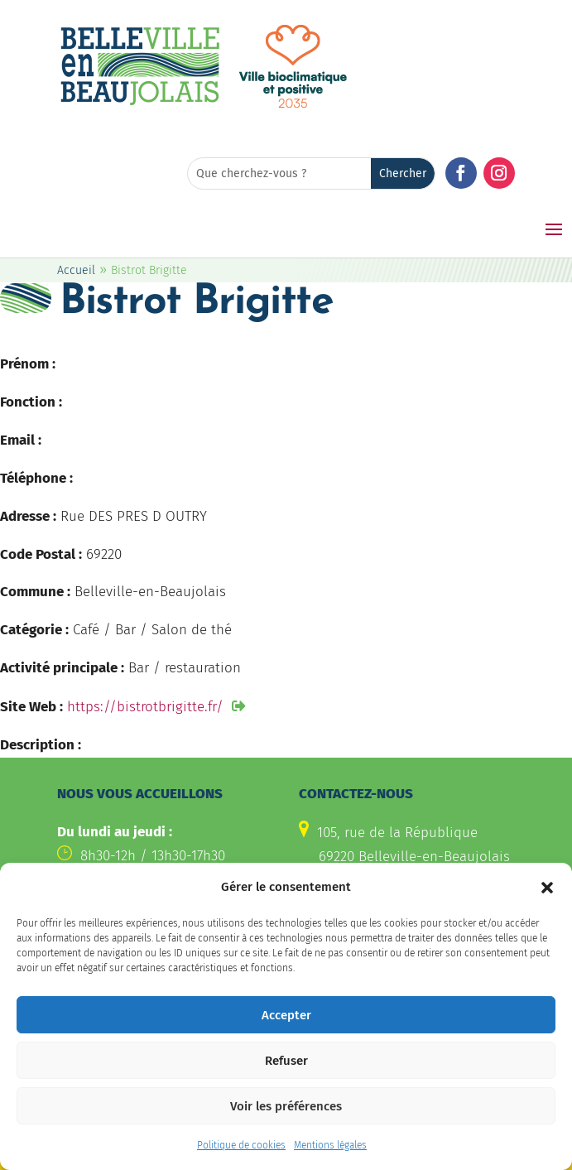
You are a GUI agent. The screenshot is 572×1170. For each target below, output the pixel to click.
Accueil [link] (76, 270)
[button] (547, 888)
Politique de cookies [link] (241, 1147)
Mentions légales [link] (330, 1147)
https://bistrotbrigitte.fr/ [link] (145, 706)
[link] (140, 103)
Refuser (286, 1061)
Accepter (286, 1016)
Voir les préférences (286, 1107)
